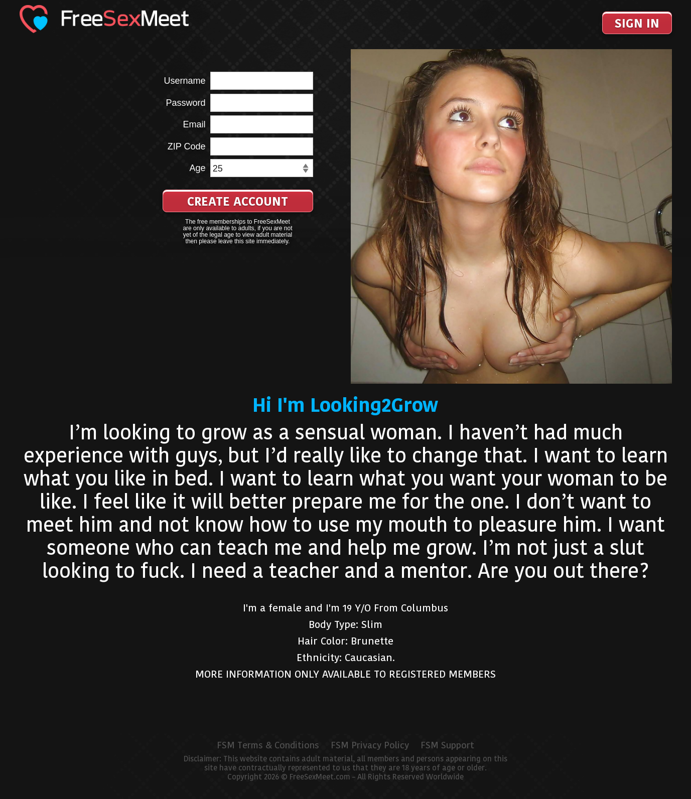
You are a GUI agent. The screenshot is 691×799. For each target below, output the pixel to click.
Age (197, 168)
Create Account (237, 201)
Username (184, 81)
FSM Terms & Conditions (268, 745)
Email (194, 124)
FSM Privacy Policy (370, 745)
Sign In (637, 23)
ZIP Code (187, 146)
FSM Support (447, 745)
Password (185, 103)
